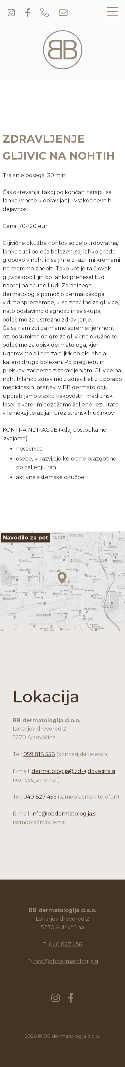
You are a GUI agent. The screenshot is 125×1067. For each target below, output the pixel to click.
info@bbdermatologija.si (64, 814)
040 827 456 (39, 797)
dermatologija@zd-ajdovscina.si (73, 771)
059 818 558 (39, 754)
